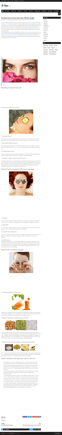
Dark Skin (55, 45)
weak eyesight (29, 34)
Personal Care (37, 11)
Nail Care (31, 11)
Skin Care (44, 11)
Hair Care (20, 11)
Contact (8, 0)
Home (2, 0)
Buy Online (56, 11)
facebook (38, 429)
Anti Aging (45, 19)
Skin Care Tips (46, 36)
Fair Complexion (46, 25)
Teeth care (45, 38)
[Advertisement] (19, 48)
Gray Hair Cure (46, 49)
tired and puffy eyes (31, 22)
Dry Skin (45, 47)
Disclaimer (11, 0)
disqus (35, 429)
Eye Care (17, 20)
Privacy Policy (22, 0)
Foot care (53, 47)
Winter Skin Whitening (52, 54)
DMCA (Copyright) (16, 0)
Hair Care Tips (46, 28)
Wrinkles (45, 40)
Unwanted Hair (46, 54)
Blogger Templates (17, 433)
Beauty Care (13, 11)
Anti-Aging (7, 11)
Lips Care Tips (46, 30)
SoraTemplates (7, 433)
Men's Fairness (51, 49)
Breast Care (51, 45)
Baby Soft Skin (46, 45)
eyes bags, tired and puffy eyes (11, 34)
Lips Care (25, 11)
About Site (5, 0)
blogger (31, 429)
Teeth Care (50, 11)
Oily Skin (56, 49)
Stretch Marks (46, 51)
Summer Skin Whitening (52, 51)
